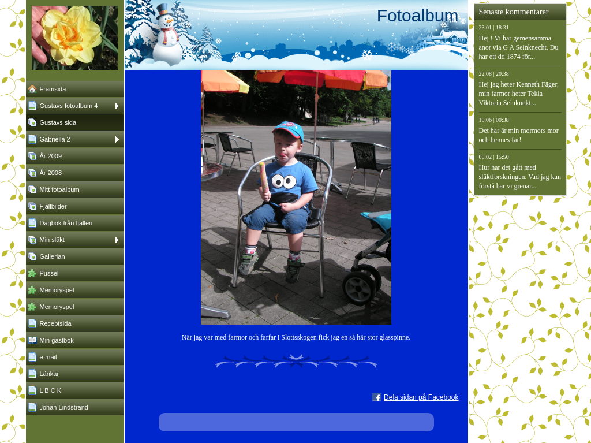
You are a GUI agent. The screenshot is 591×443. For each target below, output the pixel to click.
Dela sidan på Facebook (421, 397)
